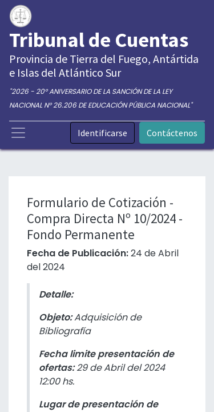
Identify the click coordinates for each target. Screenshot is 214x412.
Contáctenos (172, 132)
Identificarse (102, 132)
